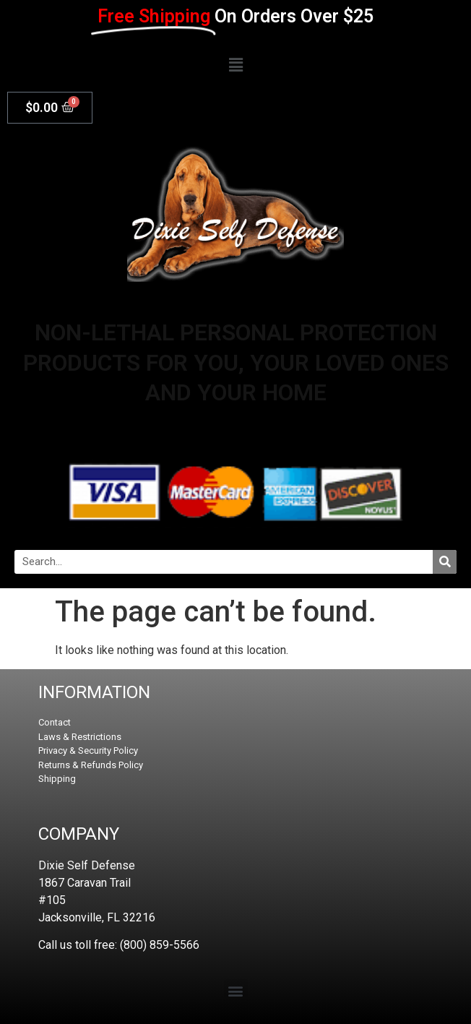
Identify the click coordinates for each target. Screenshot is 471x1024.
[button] (235, 65)
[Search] (445, 562)
